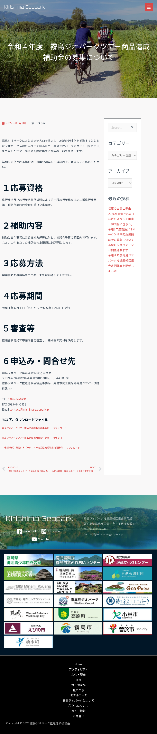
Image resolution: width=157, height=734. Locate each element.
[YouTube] (40, 539)
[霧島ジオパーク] (24, 7)
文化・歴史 (78, 674)
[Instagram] (51, 531)
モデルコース (78, 695)
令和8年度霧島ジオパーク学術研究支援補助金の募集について (122, 234)
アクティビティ (78, 669)
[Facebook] (27, 531)
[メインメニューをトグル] (149, 7)
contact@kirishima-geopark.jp (29, 409)
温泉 (78, 680)
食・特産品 (78, 685)
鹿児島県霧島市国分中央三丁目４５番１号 (111, 524)
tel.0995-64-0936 (95, 529)
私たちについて (78, 706)
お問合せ (78, 716)
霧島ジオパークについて (78, 700)
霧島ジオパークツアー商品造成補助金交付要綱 (25, 437)
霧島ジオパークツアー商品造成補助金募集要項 (25, 428)
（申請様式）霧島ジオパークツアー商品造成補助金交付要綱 (32, 447)
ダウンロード (59, 428)
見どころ (78, 690)
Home (78, 664)
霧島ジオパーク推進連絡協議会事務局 (108, 518)
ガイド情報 (78, 711)
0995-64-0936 (17, 399)
